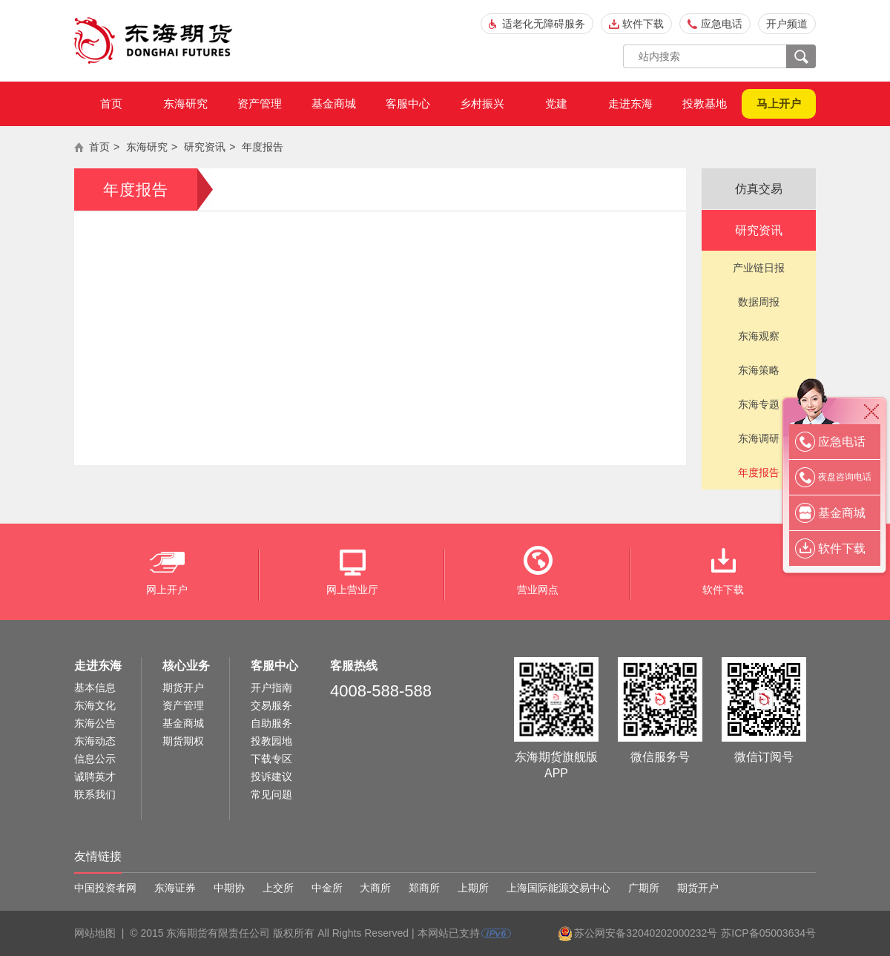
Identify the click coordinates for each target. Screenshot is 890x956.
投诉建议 (271, 776)
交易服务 (271, 705)
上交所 (278, 888)
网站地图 (95, 933)
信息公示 (95, 759)
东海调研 (758, 438)
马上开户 (778, 103)
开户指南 (271, 687)
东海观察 (758, 336)
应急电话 (721, 24)
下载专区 (271, 759)
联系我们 (95, 794)
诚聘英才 (95, 776)
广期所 (643, 888)
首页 (111, 103)
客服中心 (408, 103)
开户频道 (787, 24)
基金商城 (334, 103)
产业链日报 (759, 268)
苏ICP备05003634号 (768, 933)
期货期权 (183, 741)
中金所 (327, 888)
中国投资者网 (105, 888)
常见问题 (271, 794)
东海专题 (758, 404)
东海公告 (95, 723)
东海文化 (95, 705)
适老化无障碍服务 (543, 24)
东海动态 (95, 741)
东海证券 (175, 888)
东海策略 (758, 370)
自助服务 (271, 723)
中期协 (229, 888)
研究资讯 (204, 147)
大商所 (375, 888)
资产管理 (259, 103)
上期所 (473, 888)
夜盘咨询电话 (844, 477)
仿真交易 (758, 188)
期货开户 (183, 687)
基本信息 (95, 687)
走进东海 (630, 103)
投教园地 (271, 741)
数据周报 (758, 302)
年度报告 (262, 147)
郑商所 (424, 888)
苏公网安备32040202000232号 (645, 933)
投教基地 (704, 103)
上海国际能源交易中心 (558, 888)
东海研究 (185, 103)
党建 (556, 103)
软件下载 (643, 24)
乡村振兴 (482, 103)
